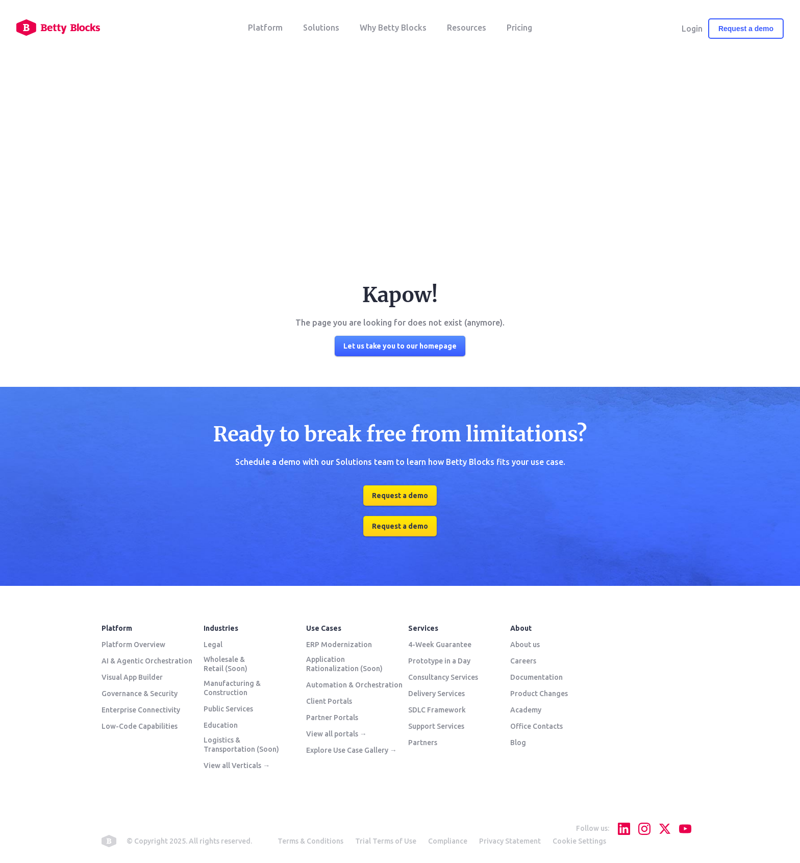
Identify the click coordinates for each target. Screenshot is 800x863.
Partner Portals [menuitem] (332, 717)
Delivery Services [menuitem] (436, 693)
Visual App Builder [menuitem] (132, 677)
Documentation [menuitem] (536, 677)
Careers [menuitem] (523, 661)
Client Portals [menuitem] (329, 701)
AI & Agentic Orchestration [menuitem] (147, 661)
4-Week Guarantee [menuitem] (439, 644)
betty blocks (109, 841)
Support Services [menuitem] (436, 726)
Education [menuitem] (221, 725)
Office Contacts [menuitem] (536, 726)
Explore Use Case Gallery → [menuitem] (351, 750)
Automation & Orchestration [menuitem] (354, 685)
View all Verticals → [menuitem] (237, 765)
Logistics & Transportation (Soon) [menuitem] (241, 744)
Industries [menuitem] (221, 628)
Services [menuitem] (423, 628)
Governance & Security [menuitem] (140, 693)
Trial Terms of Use (385, 841)
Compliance (447, 841)
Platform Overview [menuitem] (133, 644)
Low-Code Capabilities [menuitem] (140, 726)
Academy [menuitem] (525, 710)
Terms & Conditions (310, 841)
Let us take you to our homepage (400, 346)
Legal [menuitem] (213, 644)
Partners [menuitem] (422, 742)
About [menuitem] (521, 628)
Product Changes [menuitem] (539, 693)
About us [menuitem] (525, 644)
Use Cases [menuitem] (323, 628)
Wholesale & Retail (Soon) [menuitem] (225, 664)
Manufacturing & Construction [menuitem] (232, 688)
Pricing (519, 27)
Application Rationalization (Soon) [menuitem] (344, 664)
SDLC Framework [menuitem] (437, 710)
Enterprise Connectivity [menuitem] (141, 710)
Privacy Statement (510, 841)
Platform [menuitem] (117, 628)
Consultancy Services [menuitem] (443, 677)
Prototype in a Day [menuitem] (439, 661)
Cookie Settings (579, 841)
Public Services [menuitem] (228, 709)
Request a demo (745, 28)
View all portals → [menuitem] (336, 734)
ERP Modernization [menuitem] (339, 644)
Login (692, 28)
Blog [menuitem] (518, 742)
